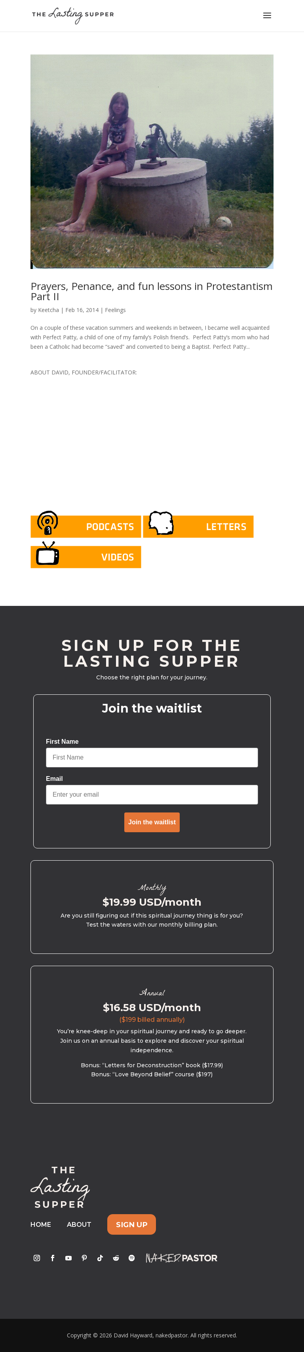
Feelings (115, 310)
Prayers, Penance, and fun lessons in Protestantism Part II (151, 291)
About (79, 1224)
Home (40, 1224)
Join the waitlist (152, 822)
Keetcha (48, 310)
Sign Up (132, 1224)
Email (54, 778)
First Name (62, 741)
